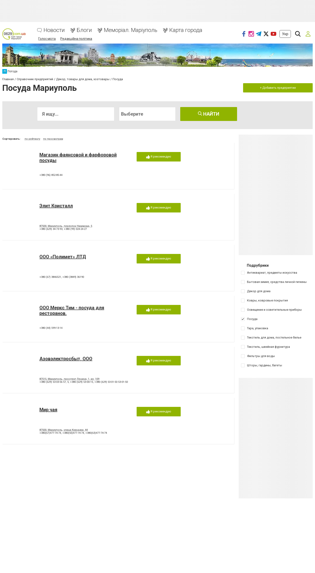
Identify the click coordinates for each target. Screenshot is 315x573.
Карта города (185, 30)
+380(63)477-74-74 (96, 432)
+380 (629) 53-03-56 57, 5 (54, 381)
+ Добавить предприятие (278, 87)
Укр (285, 34)
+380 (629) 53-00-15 (81, 381)
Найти (208, 114)
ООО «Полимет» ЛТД (62, 257)
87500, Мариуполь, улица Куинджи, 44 (63, 429)
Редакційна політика (76, 39)
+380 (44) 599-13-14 (50, 327)
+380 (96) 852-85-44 (50, 175)
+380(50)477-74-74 (73, 432)
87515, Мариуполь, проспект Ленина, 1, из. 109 (69, 378)
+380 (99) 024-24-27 (75, 229)
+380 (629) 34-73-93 (50, 229)
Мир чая (48, 409)
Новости (54, 30)
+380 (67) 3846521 (50, 277)
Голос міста (47, 39)
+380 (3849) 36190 (73, 277)
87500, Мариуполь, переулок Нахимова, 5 (65, 226)
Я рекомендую (158, 157)
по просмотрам (53, 138)
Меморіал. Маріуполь (130, 30)
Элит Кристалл (56, 206)
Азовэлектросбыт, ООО (65, 358)
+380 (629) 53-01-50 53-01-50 (111, 381)
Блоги (84, 30)
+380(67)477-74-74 (50, 432)
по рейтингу (32, 138)
